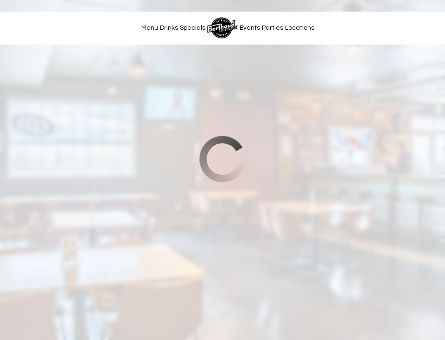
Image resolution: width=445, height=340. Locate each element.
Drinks (169, 28)
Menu (149, 28)
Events (250, 28)
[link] (222, 27)
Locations (299, 28)
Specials (192, 28)
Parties (272, 28)
